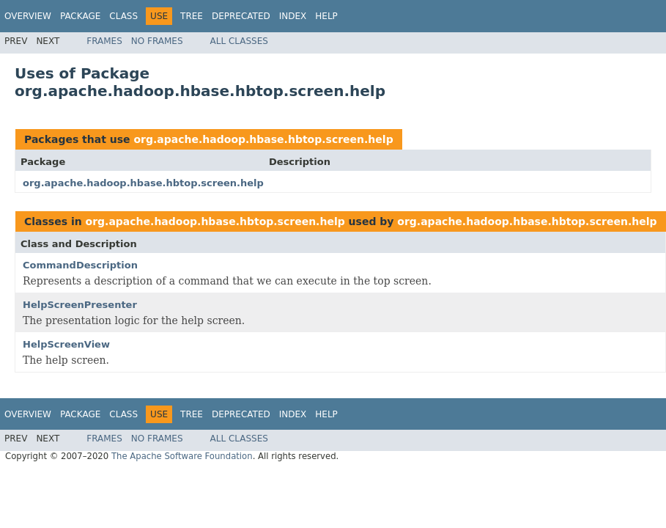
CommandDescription (80, 265)
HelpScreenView (66, 344)
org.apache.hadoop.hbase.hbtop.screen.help (263, 139)
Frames (104, 41)
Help (326, 16)
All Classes (239, 41)
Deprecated (241, 16)
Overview (27, 16)
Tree (191, 16)
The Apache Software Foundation (182, 456)
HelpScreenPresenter (80, 304)
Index (293, 16)
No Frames (157, 41)
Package (80, 16)
